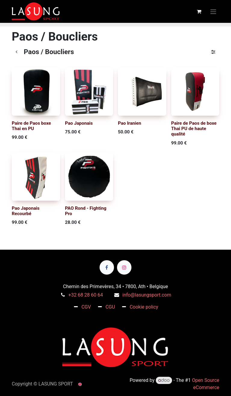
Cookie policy (144, 307)
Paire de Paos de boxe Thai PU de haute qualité (194, 128)
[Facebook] (107, 267)
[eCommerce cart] (199, 11)
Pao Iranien (129, 123)
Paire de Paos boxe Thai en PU (31, 125)
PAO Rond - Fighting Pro (85, 210)
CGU (110, 307)
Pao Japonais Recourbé (25, 210)
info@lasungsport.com (146, 295)
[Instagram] (124, 267)
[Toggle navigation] (213, 11)
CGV (86, 307)
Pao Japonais (79, 123)
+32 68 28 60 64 (85, 295)
